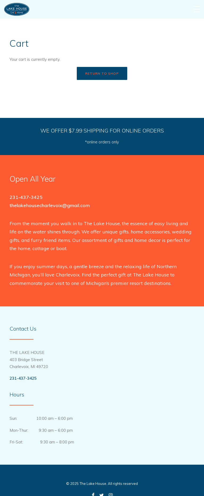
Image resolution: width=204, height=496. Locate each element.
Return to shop (102, 73)
